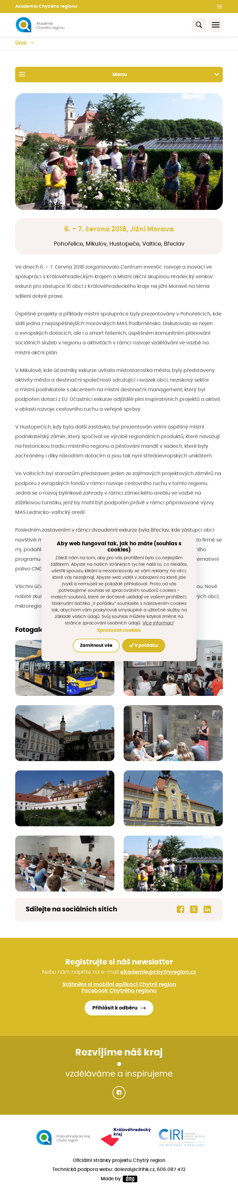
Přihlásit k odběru (115, 1007)
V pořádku (143, 645)
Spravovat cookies (119, 630)
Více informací (158, 623)
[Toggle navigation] (216, 25)
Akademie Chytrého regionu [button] (46, 6)
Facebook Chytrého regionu (119, 990)
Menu (119, 74)
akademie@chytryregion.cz (158, 972)
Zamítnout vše (96, 645)
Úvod (20, 43)
